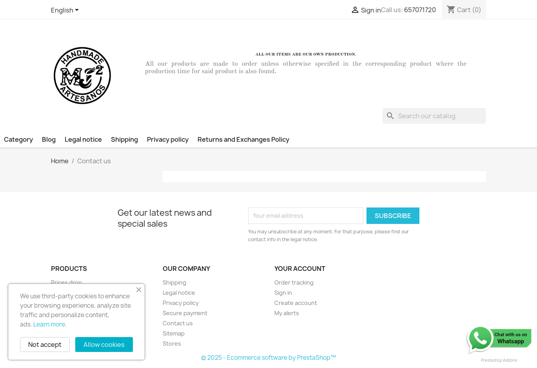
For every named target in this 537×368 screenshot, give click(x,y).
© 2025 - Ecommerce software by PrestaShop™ (268, 358)
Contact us (178, 323)
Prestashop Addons (499, 360)
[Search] (434, 116)
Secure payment (185, 313)
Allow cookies (104, 344)
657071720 (420, 9)
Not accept (45, 344)
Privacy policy (168, 139)
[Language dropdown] (66, 10)
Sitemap (174, 333)
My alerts (286, 313)
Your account (299, 268)
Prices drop (66, 282)
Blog (49, 139)
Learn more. (50, 324)
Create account (295, 303)
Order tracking (294, 282)
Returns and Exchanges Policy (243, 139)
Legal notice (83, 139)
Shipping (124, 139)
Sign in (283, 292)
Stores (172, 343)
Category (18, 139)
